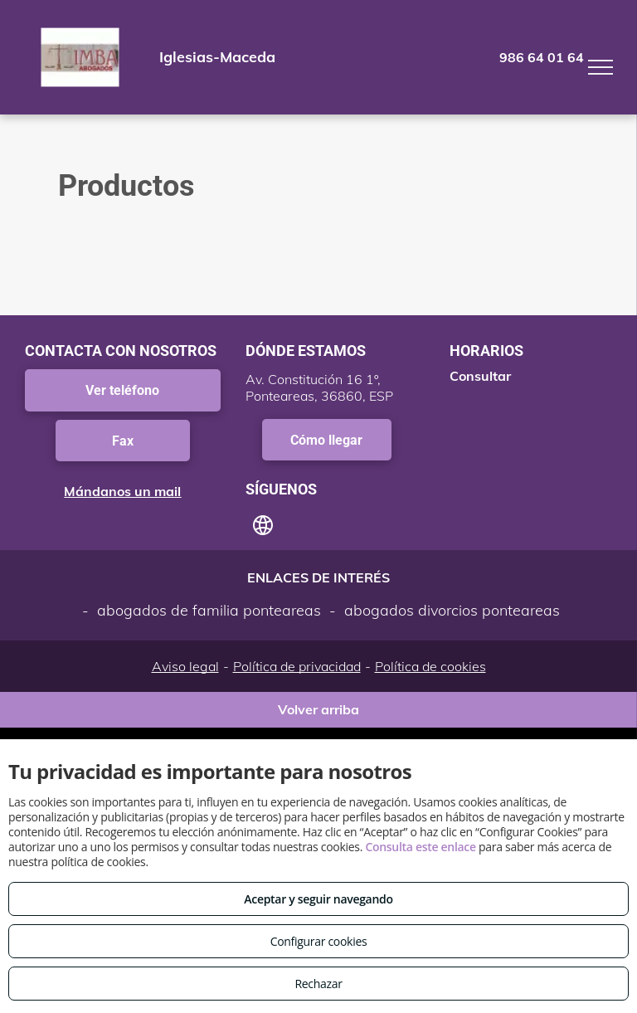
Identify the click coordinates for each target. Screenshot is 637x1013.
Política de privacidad (297, 666)
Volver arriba (318, 709)
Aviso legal (185, 666)
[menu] (600, 67)
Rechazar (318, 983)
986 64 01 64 (541, 57)
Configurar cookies (318, 941)
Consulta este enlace (420, 847)
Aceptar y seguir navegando (318, 899)
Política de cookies (430, 666)
